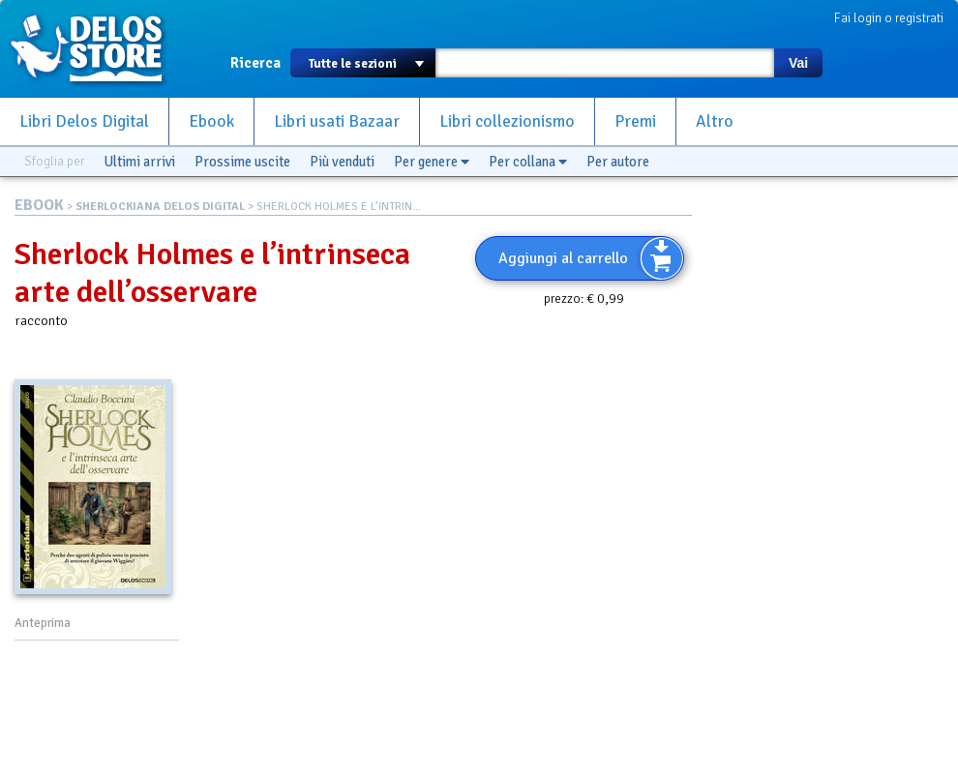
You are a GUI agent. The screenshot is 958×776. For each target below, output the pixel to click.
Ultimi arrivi (139, 161)
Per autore (617, 161)
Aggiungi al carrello (563, 258)
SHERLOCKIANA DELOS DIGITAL (160, 206)
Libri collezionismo (507, 121)
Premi (635, 121)
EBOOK (39, 205)
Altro (714, 121)
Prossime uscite (242, 161)
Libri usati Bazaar (337, 121)
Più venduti (342, 161)
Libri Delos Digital (84, 121)
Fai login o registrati (888, 18)
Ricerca (255, 63)
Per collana (528, 161)
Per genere (431, 161)
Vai (798, 63)
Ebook (211, 121)
